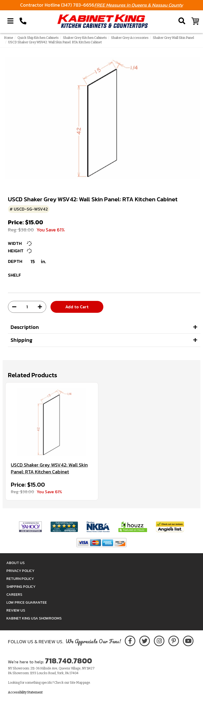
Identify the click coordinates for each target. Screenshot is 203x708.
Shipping (22, 340)
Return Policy (20, 578)
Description (25, 327)
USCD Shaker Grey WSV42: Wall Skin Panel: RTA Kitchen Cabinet (49, 468)
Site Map (76, 682)
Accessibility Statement (25, 692)
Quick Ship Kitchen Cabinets (38, 38)
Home (8, 38)
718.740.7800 (68, 660)
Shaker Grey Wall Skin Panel (173, 38)
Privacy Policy (20, 571)
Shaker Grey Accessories (130, 38)
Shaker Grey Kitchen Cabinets (85, 38)
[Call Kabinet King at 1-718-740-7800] (23, 21)
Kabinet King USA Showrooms (34, 618)
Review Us (15, 610)
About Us (15, 563)
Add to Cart (77, 307)
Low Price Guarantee (26, 602)
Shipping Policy (20, 586)
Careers (14, 594)
